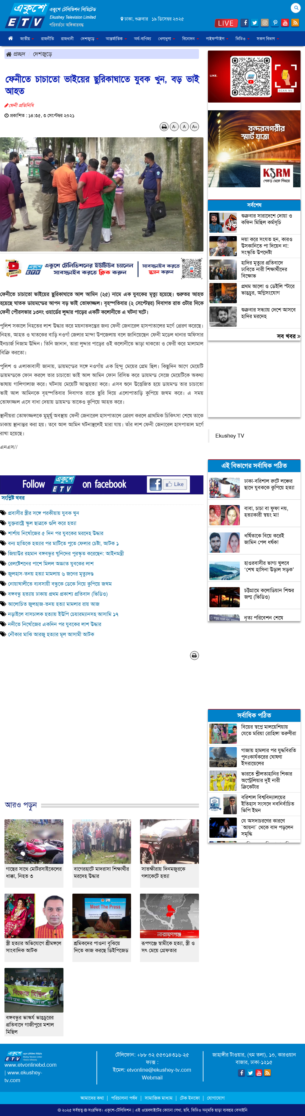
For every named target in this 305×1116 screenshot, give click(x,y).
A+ (194, 126)
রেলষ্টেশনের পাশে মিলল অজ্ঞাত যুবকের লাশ (51, 563)
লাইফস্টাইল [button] (217, 38)
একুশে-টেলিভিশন (117, 1110)
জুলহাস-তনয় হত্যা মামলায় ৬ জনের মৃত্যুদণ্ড (51, 573)
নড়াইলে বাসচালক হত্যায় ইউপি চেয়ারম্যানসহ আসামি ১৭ (63, 614)
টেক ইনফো (190, 1098)
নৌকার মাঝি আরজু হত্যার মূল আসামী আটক (51, 634)
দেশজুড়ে (42, 54)
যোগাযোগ (216, 1098)
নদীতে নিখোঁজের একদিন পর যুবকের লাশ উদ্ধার (54, 624)
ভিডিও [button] (243, 38)
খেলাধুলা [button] (166, 38)
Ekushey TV (229, 435)
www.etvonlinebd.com (30, 1064)
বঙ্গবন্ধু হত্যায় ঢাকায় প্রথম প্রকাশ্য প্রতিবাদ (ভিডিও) (58, 594)
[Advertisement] (101, 736)
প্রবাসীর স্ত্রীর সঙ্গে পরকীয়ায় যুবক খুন (43, 513)
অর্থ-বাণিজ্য (142, 38)
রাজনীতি (47, 38)
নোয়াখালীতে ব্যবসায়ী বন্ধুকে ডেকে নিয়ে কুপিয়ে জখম (60, 583)
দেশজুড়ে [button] (90, 38)
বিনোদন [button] (190, 38)
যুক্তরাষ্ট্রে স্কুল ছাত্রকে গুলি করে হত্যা (42, 523)
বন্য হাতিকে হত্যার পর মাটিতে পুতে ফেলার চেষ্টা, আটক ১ (63, 543)
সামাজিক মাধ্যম (158, 1098)
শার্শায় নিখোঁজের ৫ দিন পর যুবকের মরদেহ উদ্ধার (55, 533)
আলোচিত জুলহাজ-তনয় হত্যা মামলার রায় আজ (53, 604)
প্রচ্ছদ (15, 54)
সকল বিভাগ (268, 38)
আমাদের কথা (92, 1098)
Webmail (152, 1077)
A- (174, 126)
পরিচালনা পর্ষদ (124, 1098)
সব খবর (289, 336)
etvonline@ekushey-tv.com (159, 1069)
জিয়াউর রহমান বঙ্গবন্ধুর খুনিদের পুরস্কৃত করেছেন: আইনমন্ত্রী (66, 553)
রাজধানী (67, 38)
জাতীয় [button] (27, 38)
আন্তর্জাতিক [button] (116, 38)
